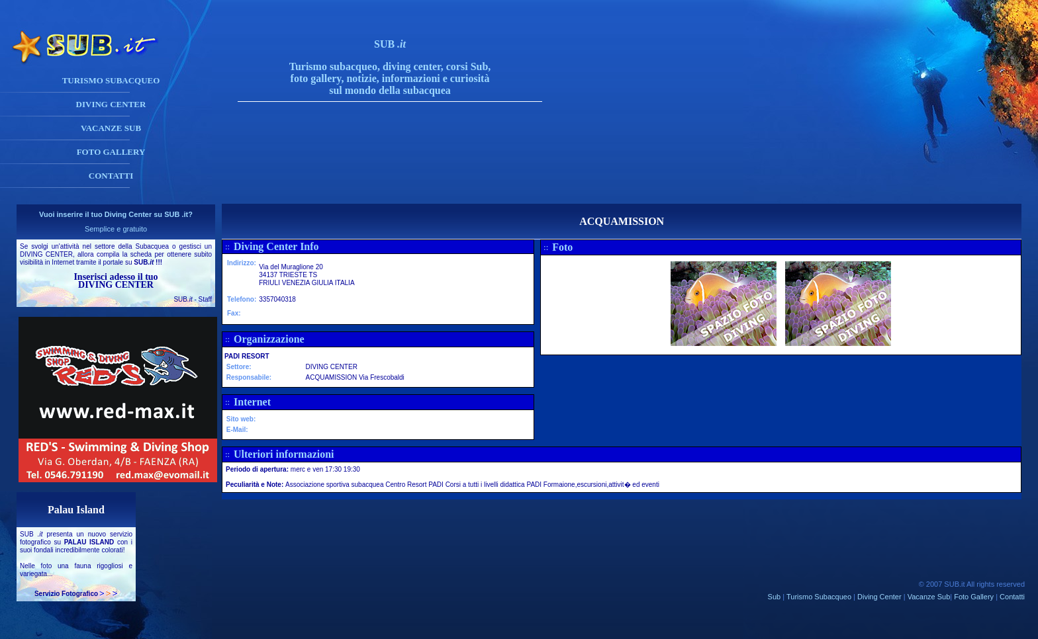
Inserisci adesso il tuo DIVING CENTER (115, 281)
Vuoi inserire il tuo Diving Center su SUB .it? (116, 214)
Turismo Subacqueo (818, 597)
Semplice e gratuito (116, 229)
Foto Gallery (974, 597)
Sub (774, 597)
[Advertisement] (403, 174)
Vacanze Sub (929, 597)
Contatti (1012, 597)
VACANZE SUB (111, 128)
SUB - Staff (192, 299)
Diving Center (879, 597)
